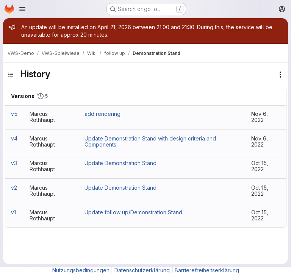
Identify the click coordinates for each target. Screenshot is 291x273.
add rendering (102, 114)
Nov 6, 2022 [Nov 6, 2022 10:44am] (259, 117)
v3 (14, 163)
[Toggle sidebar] (11, 75)
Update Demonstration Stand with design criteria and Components (150, 141)
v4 (14, 138)
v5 (14, 114)
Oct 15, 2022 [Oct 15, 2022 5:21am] (259, 215)
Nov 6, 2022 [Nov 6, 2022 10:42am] (259, 141)
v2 (14, 187)
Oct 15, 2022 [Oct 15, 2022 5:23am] (259, 190)
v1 (13, 212)
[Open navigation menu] (22, 9)
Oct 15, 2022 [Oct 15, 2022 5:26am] (259, 166)
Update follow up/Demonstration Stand (133, 212)
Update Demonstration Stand (120, 163)
